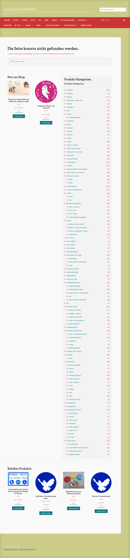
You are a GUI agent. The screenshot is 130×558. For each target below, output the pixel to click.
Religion (71, 389)
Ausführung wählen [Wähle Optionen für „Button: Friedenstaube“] (101, 511)
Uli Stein (71, 434)
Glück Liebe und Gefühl (74, 255)
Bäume (71, 368)
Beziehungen (73, 258)
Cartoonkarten (73, 444)
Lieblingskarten (71, 276)
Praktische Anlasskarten (74, 331)
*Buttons (16, 20)
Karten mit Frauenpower (76, 320)
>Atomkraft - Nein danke (74, 152)
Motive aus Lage (72, 279)
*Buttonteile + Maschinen (74, 100)
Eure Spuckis (71, 248)
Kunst (71, 386)
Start (7, 33)
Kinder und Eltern (74, 379)
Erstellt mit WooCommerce (27, 549)
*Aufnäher (54, 20)
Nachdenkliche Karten (73, 282)
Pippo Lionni (73, 430)
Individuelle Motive (69, 25)
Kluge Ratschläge (74, 286)
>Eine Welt (70, 155)
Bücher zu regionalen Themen (78, 231)
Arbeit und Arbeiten (75, 310)
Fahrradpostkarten (72, 252)
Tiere (70, 396)
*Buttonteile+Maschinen (67, 20)
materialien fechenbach (20, 9)
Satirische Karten (74, 454)
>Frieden (69, 166)
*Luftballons (70, 107)
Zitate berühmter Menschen (77, 300)
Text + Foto (72, 210)
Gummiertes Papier (86, 25)
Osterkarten (72, 341)
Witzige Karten (71, 441)
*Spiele (69, 124)
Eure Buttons (71, 245)
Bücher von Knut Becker (76, 224)
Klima (70, 183)
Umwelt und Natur (74, 399)
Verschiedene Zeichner (74, 410)
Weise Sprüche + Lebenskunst (78, 293)
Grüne (71, 196)
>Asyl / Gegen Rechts (73, 148)
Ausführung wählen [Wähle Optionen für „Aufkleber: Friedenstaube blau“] (46, 513)
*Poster (32, 20)
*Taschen (69, 135)
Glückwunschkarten (75, 337)
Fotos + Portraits (74, 207)
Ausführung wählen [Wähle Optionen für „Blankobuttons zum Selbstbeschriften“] (73, 508)
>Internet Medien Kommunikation (77, 169)
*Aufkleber (7, 20)
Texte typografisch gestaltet (77, 217)
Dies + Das (17, 25)
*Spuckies (24, 20)
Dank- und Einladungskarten (78, 334)
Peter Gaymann (74, 427)
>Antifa (69, 141)
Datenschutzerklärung (11, 549)
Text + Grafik (73, 214)
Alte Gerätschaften (75, 365)
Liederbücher (73, 234)
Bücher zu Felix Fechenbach (78, 227)
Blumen (71, 372)
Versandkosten (18, 112)
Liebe (70, 265)
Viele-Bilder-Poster (75, 117)
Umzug (71, 344)
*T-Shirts (69, 131)
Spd (70, 200)
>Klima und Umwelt (73, 176)
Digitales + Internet (75, 313)
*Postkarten (81, 20)
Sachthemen (71, 361)
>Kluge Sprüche (72, 186)
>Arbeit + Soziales (72, 145)
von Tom (71, 437)
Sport (70, 392)
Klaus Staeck (73, 420)
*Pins (39, 20)
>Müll (70, 179)
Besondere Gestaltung (74, 203)
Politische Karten (72, 306)
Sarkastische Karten (75, 451)
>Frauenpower (71, 162)
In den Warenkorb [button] (18, 116)
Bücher (38, 25)
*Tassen (69, 138)
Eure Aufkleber (71, 241)
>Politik (69, 193)
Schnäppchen (8, 25)
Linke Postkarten (74, 324)
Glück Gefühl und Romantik (77, 262)
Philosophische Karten (76, 289)
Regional (28, 25)
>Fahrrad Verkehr (72, 159)
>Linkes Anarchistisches (74, 190)
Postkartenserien (72, 327)
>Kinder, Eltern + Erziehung (75, 172)
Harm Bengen (73, 413)
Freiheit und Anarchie (75, 317)
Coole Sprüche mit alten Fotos (78, 447)
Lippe (70, 358)
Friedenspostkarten (75, 375)
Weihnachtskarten (74, 348)
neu (68, 303)
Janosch (71, 417)
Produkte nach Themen (52, 25)
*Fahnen (46, 20)
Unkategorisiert (71, 406)
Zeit (70, 296)
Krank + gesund (74, 382)
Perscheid (72, 423)
